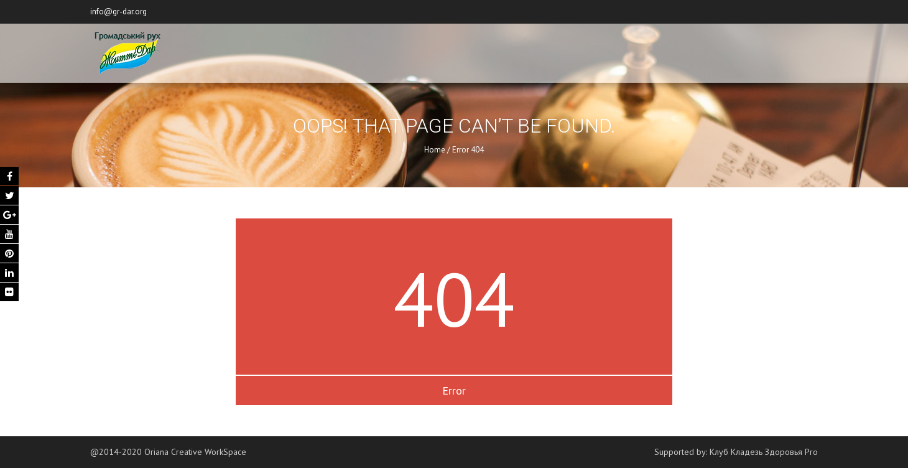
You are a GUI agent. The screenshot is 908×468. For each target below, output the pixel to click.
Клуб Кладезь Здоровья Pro (764, 451)
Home (434, 149)
